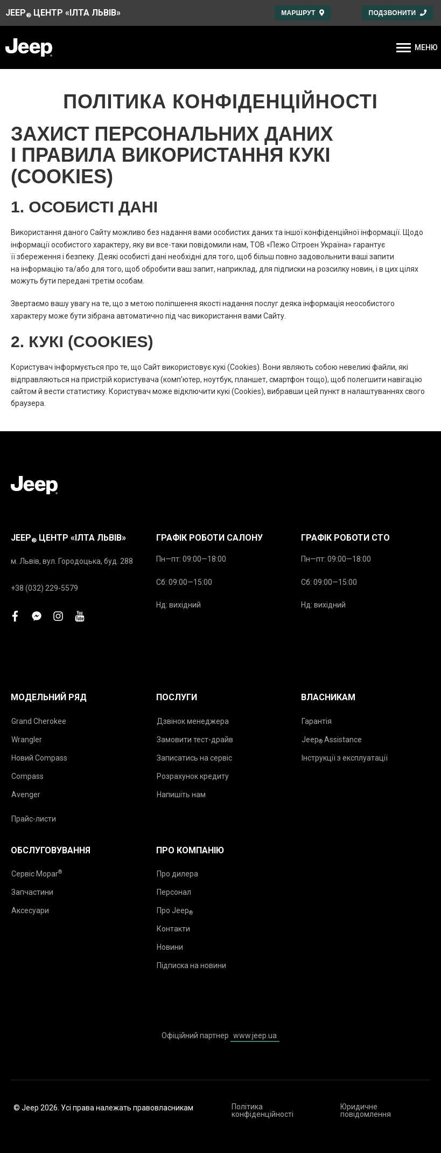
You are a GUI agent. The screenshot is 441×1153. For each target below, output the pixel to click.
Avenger (25, 794)
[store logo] (28, 47)
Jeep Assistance (332, 740)
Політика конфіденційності (262, 1110)
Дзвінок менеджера (193, 721)
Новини (170, 947)
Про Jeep (175, 911)
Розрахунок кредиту (193, 776)
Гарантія (317, 721)
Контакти (173, 928)
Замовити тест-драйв (195, 739)
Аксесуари (30, 910)
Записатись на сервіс (194, 758)
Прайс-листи (33, 818)
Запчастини (32, 892)
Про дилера (177, 873)
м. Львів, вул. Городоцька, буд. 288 (72, 561)
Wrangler (26, 739)
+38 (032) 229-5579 (44, 588)
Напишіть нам (181, 794)
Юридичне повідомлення (365, 1110)
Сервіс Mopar (36, 873)
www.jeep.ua (255, 1035)
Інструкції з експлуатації (345, 758)
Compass (27, 776)
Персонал (174, 892)
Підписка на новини (191, 965)
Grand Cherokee (38, 721)
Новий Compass (39, 758)
